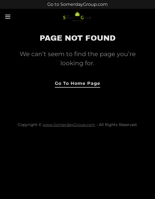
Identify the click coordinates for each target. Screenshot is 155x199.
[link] (78, 16)
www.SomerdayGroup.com (69, 124)
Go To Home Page (77, 83)
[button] (13, 16)
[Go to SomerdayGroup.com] (77, 4)
